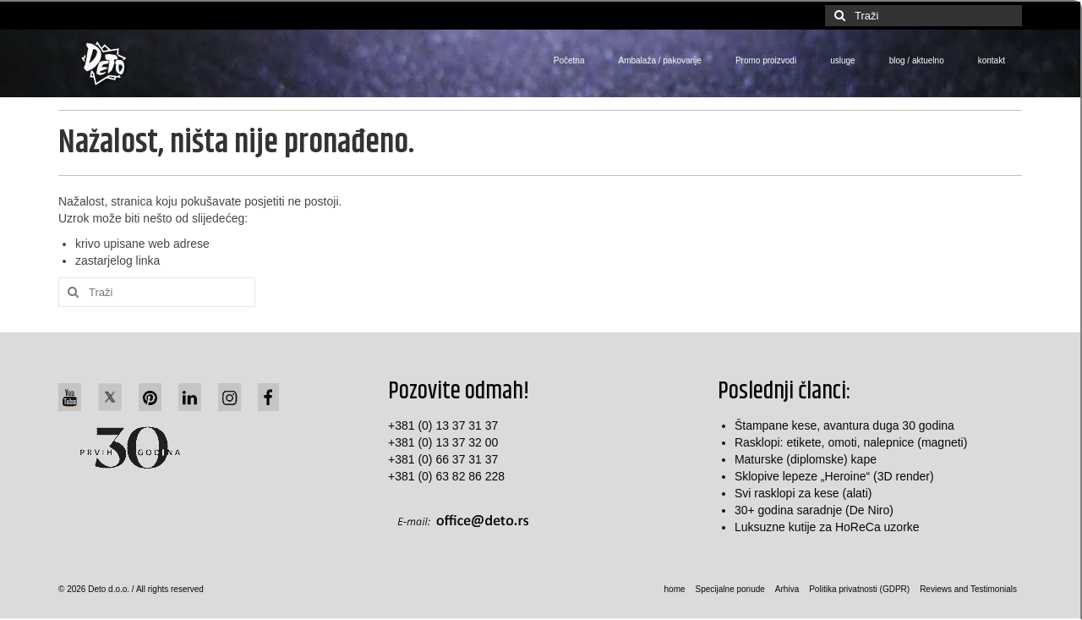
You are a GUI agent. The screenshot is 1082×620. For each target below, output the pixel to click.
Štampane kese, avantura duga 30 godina (844, 425)
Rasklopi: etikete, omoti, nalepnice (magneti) (851, 442)
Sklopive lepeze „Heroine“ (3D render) (834, 476)
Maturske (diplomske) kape (806, 459)
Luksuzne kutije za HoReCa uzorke (827, 527)
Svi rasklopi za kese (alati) (803, 493)
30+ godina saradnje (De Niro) (814, 510)
